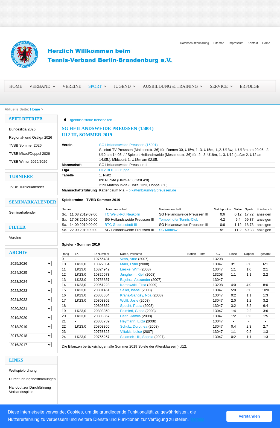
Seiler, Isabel (130, 290)
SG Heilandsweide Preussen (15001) (128, 145)
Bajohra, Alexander (135, 280)
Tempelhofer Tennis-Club (178, 219)
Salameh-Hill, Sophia (136, 337)
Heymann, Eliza (132, 321)
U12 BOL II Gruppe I (115, 170)
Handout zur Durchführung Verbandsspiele (30, 389)
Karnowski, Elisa (133, 285)
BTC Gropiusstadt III (121, 225)
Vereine (15, 237)
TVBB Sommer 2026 (25, 145)
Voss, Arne (128, 259)
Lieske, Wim (129, 269)
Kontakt (253, 43)
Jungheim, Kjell (132, 274)
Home (266, 43)
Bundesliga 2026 (22, 129)
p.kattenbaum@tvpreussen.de (152, 190)
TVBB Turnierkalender (26, 187)
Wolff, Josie (129, 300)
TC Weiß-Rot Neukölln (122, 214)
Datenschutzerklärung (194, 43)
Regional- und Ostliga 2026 (30, 137)
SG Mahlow (168, 230)
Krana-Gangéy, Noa (135, 295)
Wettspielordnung (23, 370)
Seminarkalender (22, 212)
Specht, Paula (131, 306)
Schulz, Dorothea (133, 326)
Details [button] (197, 419)
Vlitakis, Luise (131, 332)
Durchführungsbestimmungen (32, 379)
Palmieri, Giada (132, 311)
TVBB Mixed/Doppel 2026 (29, 154)
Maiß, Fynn (129, 264)
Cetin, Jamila (130, 316)
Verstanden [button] (249, 416)
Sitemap (218, 43)
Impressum (236, 43)
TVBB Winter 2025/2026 (28, 161)
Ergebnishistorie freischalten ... (92, 120)
